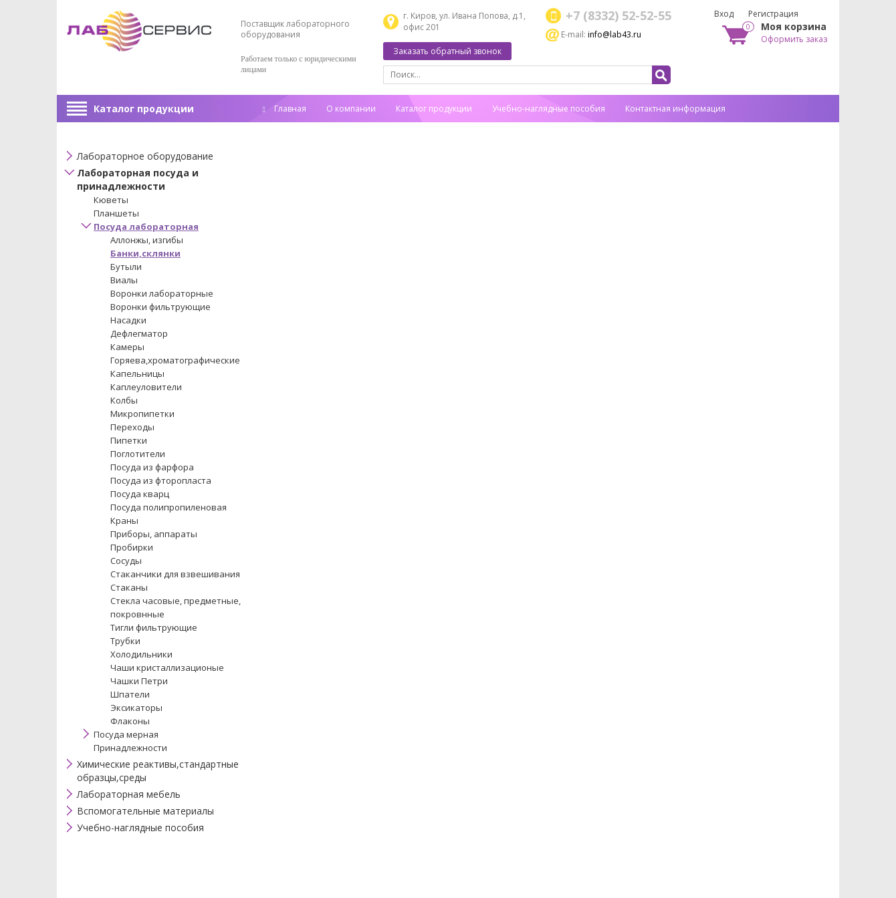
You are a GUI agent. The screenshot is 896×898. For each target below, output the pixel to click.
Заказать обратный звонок (447, 51)
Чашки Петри (139, 681)
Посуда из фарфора (152, 467)
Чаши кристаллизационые (167, 667)
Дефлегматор (139, 333)
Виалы (124, 280)
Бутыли (126, 267)
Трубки (125, 641)
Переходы (132, 427)
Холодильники (141, 654)
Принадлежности (130, 748)
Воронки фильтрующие (160, 307)
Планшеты (116, 213)
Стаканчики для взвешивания (175, 574)
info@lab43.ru (614, 34)
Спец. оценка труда (301, 129)
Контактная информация (675, 108)
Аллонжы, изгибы (146, 240)
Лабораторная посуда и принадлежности (138, 179)
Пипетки (128, 440)
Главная (284, 108)
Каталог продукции (144, 108)
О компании (351, 108)
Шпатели (130, 694)
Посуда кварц (139, 494)
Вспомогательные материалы (145, 810)
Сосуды (126, 561)
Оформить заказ (794, 39)
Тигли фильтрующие (153, 627)
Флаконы (130, 721)
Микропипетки (142, 414)
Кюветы (111, 200)
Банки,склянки (145, 253)
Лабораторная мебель (129, 794)
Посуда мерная (126, 734)
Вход (724, 13)
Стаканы (129, 587)
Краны (124, 520)
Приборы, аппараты (153, 534)
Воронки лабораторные (161, 293)
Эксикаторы (136, 708)
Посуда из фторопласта (160, 480)
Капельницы (137, 373)
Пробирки (131, 547)
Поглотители (137, 454)
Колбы (124, 400)
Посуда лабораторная (146, 226)
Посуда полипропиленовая (168, 507)
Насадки (128, 320)
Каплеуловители (146, 387)
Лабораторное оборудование (145, 156)
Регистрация (773, 13)
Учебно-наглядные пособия (548, 108)
